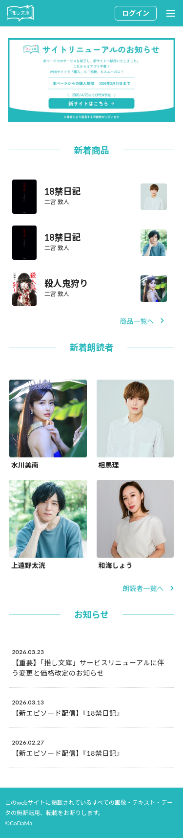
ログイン (135, 13)
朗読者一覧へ (148, 588)
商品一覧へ (142, 321)
